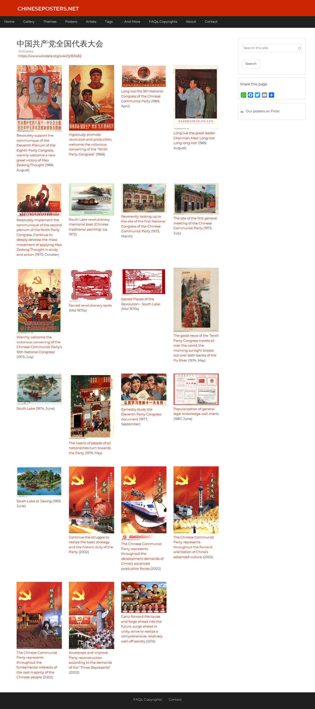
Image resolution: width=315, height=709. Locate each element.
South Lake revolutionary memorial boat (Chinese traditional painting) (89, 224)
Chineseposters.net (48, 9)
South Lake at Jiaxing (34, 501)
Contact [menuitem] (211, 21)
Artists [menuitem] (91, 21)
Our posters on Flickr (263, 111)
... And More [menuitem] (130, 21)
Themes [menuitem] (49, 21)
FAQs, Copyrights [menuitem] (163, 21)
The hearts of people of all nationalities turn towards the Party (90, 448)
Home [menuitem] (9, 21)
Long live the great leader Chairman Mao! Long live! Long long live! (194, 138)
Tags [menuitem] (109, 21)
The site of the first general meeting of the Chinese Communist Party (195, 223)
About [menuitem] (191, 21)
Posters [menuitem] (71, 21)
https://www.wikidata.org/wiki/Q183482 (50, 56)
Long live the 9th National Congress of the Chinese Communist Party (142, 96)
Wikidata (25, 51)
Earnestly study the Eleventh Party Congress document (141, 414)
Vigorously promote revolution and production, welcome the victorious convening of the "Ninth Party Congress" (90, 144)
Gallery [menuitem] (29, 21)
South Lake (26, 408)
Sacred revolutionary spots (90, 305)
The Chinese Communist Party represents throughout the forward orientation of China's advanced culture (193, 547)
